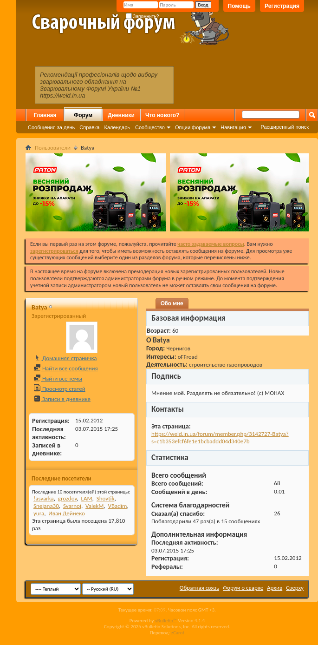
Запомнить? (142, 16)
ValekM (94, 505)
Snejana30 (46, 505)
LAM (86, 498)
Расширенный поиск (284, 127)
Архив (274, 587)
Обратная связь (199, 587)
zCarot (178, 633)
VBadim (117, 505)
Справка (89, 127)
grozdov (67, 498)
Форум (83, 115)
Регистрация (282, 6)
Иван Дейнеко (66, 513)
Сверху (295, 587)
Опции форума (192, 127)
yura (38, 513)
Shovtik (106, 498)
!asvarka (43, 498)
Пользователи (53, 147)
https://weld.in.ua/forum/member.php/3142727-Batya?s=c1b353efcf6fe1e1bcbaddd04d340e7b (220, 437)
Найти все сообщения (65, 368)
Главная (45, 115)
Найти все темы (57, 378)
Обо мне (172, 303)
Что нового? (162, 115)
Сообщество (150, 127)
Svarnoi (72, 505)
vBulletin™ (166, 621)
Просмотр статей (59, 388)
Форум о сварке (243, 587)
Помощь (239, 6)
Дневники (121, 115)
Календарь (117, 127)
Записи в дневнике (62, 398)
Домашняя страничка (65, 358)
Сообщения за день (51, 127)
